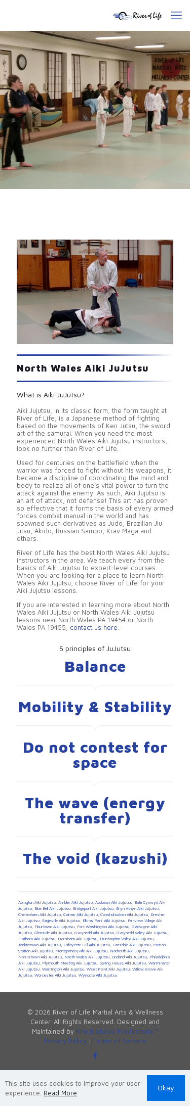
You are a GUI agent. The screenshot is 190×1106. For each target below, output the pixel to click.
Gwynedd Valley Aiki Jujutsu (142, 932)
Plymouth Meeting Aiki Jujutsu (69, 962)
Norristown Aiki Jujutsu (40, 956)
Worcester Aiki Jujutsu (55, 975)
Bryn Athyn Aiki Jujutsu (137, 908)
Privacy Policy (65, 1041)
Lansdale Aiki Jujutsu (131, 944)
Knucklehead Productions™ (117, 1031)
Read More (60, 1093)
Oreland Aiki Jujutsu (129, 956)
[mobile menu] (176, 15)
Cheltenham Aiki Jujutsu (39, 914)
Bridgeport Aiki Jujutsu (93, 908)
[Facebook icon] (95, 1055)
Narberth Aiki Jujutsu (129, 950)
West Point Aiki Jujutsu (108, 969)
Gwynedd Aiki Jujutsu (94, 932)
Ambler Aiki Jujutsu (75, 902)
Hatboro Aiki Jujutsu (36, 938)
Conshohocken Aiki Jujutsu (124, 914)
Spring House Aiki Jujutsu (123, 962)
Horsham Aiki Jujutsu (77, 938)
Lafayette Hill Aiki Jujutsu (86, 944)
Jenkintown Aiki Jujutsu (39, 944)
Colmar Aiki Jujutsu (80, 914)
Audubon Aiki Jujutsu (113, 902)
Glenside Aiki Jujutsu (53, 932)
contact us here (94, 627)
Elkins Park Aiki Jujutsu (104, 920)
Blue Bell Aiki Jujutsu (52, 908)
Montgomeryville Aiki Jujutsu (81, 950)
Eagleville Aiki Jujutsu (61, 920)
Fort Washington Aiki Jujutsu (103, 926)
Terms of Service (119, 1041)
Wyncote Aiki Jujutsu (98, 975)
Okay (166, 1087)
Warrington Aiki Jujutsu (63, 969)
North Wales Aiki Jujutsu (86, 956)
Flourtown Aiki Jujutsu (54, 926)
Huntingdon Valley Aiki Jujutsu (127, 938)
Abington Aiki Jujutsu (37, 902)
